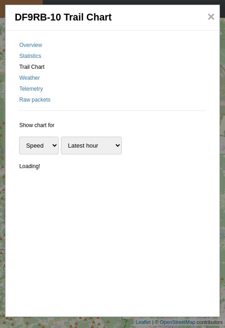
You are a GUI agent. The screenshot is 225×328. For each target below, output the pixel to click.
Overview (30, 45)
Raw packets (34, 100)
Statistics (30, 56)
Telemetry (31, 89)
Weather (29, 78)
